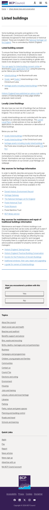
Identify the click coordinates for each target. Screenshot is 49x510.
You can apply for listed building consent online (21, 66)
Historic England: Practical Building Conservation (24, 253)
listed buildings (10, 75)
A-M (41, 146)
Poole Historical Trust (13, 203)
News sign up (7, 458)
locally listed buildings (13, 136)
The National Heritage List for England (19, 199)
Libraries (5, 399)
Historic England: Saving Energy (17, 249)
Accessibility (11, 494)
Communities (7, 363)
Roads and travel (8, 418)
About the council (9, 322)
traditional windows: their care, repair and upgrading (25, 261)
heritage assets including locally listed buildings (23, 143)
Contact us (6, 368)
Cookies (29, 494)
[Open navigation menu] (40, 3)
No (24, 300)
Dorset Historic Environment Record (18, 191)
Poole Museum (10, 206)
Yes (24, 293)
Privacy (21, 494)
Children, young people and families (16, 359)
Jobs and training (9, 390)
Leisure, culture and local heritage (15, 395)
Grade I (7, 79)
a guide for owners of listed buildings (19, 264)
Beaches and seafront (10, 331)
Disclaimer (38, 494)
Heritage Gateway (11, 195)
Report (4, 449)
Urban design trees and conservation (22, 9)
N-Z (5, 149)
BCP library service (11, 214)
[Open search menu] (46, 3)
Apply (4, 440)
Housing (5, 386)
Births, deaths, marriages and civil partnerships (20, 345)
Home (4, 9)
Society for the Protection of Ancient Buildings (22, 257)
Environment (7, 381)
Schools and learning (10, 422)
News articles (7, 453)
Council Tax (6, 372)
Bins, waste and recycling (12, 340)
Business (5, 350)
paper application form (21, 69)
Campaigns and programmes (13, 354)
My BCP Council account (12, 467)
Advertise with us (9, 462)
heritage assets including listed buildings (20, 86)
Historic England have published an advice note (21, 93)
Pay (3, 444)
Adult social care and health (13, 327)
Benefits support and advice (13, 336)
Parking (5, 404)
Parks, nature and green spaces (14, 408)
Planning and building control (13, 413)
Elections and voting (10, 377)
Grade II (17, 79)
